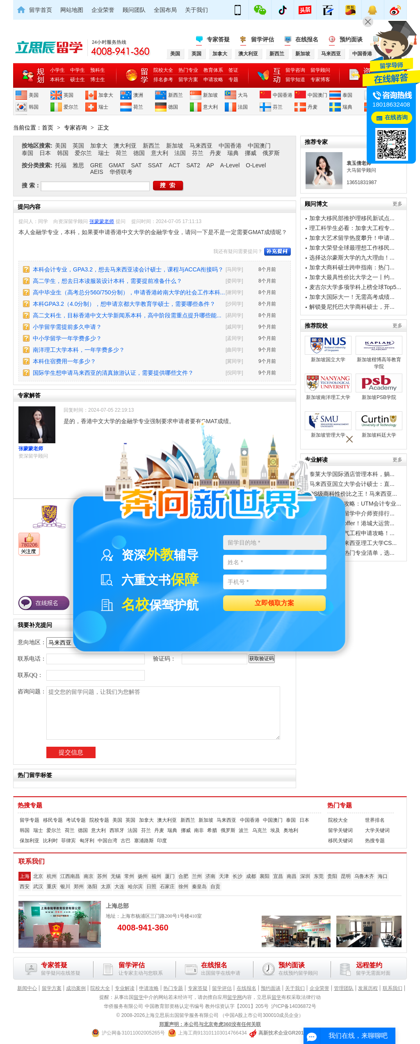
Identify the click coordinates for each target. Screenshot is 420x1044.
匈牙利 (87, 840)
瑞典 (347, 107)
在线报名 (306, 39)
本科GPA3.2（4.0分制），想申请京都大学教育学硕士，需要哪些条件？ (124, 304)
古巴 (125, 840)
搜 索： (31, 185)
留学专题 (29, 820)
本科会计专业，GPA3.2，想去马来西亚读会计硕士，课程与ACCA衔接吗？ (128, 269)
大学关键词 (377, 830)
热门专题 (339, 805)
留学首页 (40, 10)
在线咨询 (396, 117)
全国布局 (165, 10)
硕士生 (77, 79)
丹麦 (312, 107)
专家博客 (320, 79)
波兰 (244, 830)
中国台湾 (107, 840)
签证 (233, 70)
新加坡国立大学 (328, 349)
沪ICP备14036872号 (293, 1006)
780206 (29, 545)
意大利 (210, 107)
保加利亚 (29, 840)
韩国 (34, 107)
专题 (233, 79)
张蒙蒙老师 (101, 221)
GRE (96, 165)
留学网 (234, 997)
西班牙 (117, 830)
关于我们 (196, 10)
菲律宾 (68, 840)
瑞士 (103, 107)
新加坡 (210, 95)
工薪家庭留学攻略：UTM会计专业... (355, 503)
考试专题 (76, 820)
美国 (34, 95)
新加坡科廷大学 (379, 424)
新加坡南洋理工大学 (328, 387)
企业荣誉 (102, 10)
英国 (68, 95)
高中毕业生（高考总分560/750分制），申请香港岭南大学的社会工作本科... (129, 292)
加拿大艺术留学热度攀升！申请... (352, 238)
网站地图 (71, 10)
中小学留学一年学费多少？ (67, 338)
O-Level (256, 165)
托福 (60, 165)
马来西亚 (200, 145)
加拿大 (105, 95)
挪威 (250, 153)
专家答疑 (218, 39)
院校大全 (163, 70)
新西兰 (175, 95)
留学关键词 (340, 830)
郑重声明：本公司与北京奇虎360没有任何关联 (210, 1024)
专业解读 (125, 988)
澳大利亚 (125, 145)
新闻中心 (27, 988)
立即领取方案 (274, 603)
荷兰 (138, 107)
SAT (136, 165)
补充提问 (277, 252)
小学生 (57, 70)
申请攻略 (213, 79)
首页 (47, 127)
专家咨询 (75, 127)
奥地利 (290, 830)
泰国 (347, 95)
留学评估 (262, 39)
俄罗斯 (271, 153)
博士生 (97, 79)
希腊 (212, 830)
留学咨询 (295, 70)
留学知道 (295, 79)
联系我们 (392, 988)
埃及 (275, 830)
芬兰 (278, 107)
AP (210, 165)
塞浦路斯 (144, 840)
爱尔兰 (71, 107)
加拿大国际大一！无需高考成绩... (352, 297)
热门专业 (188, 70)
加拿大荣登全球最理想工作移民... (352, 247)
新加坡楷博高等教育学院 (379, 352)
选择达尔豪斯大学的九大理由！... (352, 257)
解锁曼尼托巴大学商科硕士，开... (352, 306)
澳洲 (138, 95)
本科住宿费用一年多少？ (64, 361)
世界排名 (375, 820)
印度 (162, 840)
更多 (397, 204)
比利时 (50, 840)
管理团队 (344, 988)
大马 (243, 95)
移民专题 (53, 820)
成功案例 (76, 988)
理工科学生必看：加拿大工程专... (352, 228)
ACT (174, 165)
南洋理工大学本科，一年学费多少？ (79, 349)
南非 (199, 830)
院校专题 (99, 820)
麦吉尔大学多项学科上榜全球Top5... (355, 287)
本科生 (57, 79)
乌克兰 (259, 830)
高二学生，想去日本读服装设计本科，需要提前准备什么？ (107, 281)
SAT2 (193, 165)
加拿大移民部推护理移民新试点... (352, 218)
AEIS (96, 172)
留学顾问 (320, 70)
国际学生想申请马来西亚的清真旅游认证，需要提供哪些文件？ (113, 372)
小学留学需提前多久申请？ (67, 327)
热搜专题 (30, 805)
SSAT (155, 165)
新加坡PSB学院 (379, 387)
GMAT (117, 165)
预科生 (97, 70)
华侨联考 (121, 172)
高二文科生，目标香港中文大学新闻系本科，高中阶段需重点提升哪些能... (127, 315)
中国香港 (282, 95)
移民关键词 (340, 840)
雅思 (78, 165)
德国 (173, 107)
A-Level (230, 165)
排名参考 (163, 79)
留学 (139, 997)
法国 (243, 107)
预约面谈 (351, 39)
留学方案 (188, 79)
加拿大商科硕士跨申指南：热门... (352, 267)
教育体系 (213, 70)
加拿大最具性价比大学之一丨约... (352, 277)
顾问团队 (134, 10)
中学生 (77, 70)
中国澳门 (317, 95)
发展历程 (368, 988)
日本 (45, 153)
